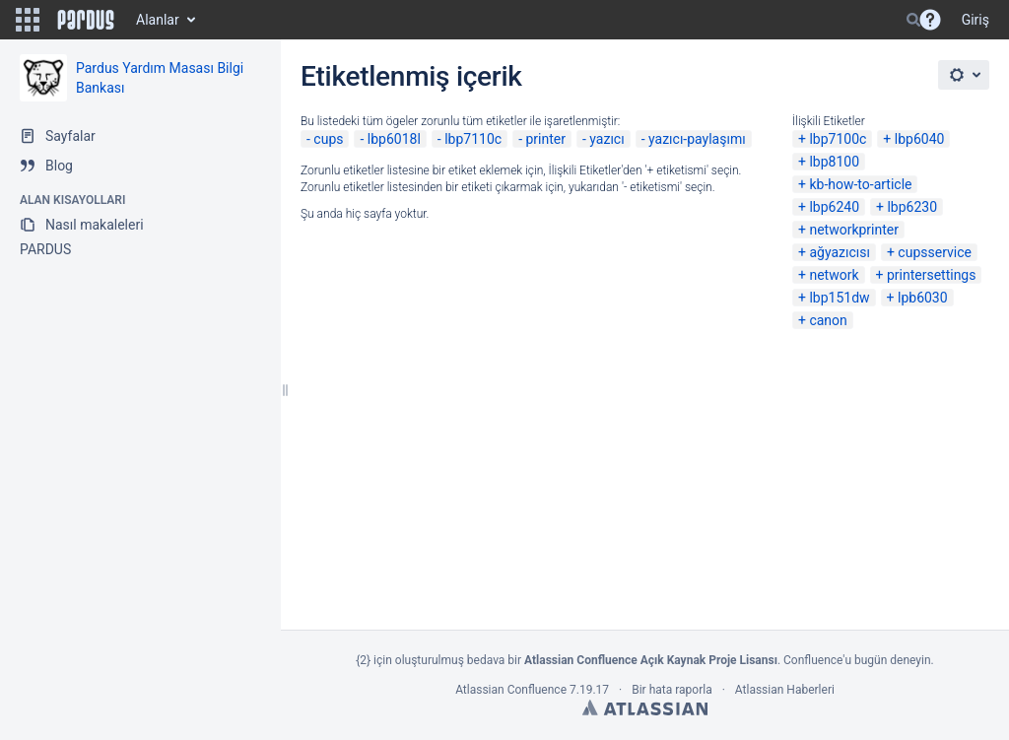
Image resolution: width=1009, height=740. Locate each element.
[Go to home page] (85, 19)
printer (545, 139)
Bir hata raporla (671, 690)
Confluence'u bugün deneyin (857, 660)
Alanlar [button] (157, 20)
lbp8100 (834, 161)
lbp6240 (834, 207)
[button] (27, 19)
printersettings (931, 275)
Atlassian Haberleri (785, 690)
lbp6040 (920, 139)
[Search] (913, 20)
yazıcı (606, 139)
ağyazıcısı (839, 252)
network (833, 275)
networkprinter (854, 229)
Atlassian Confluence (511, 690)
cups (328, 139)
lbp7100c (837, 139)
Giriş (975, 20)
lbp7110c (473, 139)
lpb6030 (923, 297)
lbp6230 (912, 207)
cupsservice (935, 252)
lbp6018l (394, 139)
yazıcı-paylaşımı (697, 139)
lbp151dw (839, 297)
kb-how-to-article (860, 184)
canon (827, 320)
